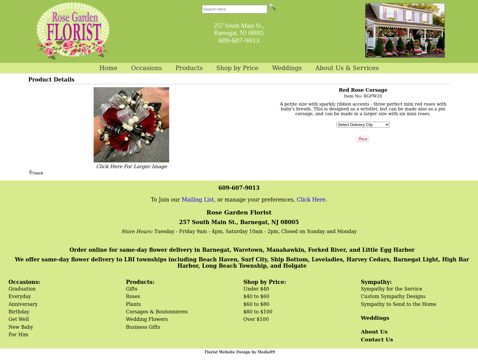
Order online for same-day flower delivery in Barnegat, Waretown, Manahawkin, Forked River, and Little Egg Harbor (242, 250)
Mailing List (198, 200)
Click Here (311, 200)
